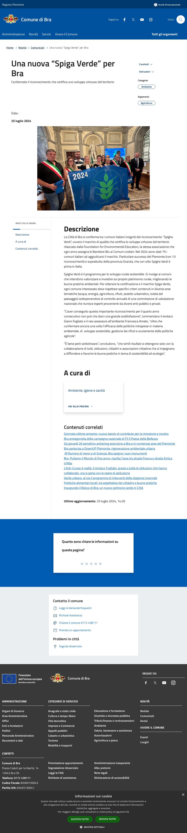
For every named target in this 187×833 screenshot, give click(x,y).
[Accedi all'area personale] (167, 5)
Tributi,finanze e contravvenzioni (114, 721)
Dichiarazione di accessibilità (111, 778)
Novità (22, 47)
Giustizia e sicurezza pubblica (112, 716)
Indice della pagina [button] (25, 223)
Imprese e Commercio (61, 726)
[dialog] (93, 812)
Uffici (5, 721)
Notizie (144, 711)
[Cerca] (180, 19)
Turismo (53, 740)
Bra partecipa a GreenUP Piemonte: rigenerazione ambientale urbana (109, 448)
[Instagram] (149, 19)
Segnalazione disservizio (63, 768)
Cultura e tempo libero (62, 716)
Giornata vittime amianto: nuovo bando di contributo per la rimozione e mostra (116, 433)
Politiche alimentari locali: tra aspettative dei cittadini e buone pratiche (110, 482)
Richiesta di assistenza (62, 778)
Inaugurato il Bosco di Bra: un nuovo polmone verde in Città (103, 487)
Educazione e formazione (109, 711)
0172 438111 (22, 778)
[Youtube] (140, 19)
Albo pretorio (102, 768)
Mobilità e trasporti (60, 745)
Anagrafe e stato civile (62, 711)
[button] (93, 827)
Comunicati (37, 47)
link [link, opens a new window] (127, 811)
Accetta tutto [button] (80, 819)
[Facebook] (123, 19)
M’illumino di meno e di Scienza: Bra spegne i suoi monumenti (105, 453)
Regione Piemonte (13, 4)
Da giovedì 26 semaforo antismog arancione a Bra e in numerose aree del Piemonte (119, 443)
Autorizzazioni (103, 735)
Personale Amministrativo (18, 735)
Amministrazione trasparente (112, 763)
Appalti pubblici (57, 731)
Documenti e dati (12, 740)
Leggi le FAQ (55, 773)
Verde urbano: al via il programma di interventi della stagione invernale (110, 478)
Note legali (100, 773)
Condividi (146, 64)
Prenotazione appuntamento (65, 763)
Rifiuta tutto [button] (107, 819)
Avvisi (144, 721)
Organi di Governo (13, 711)
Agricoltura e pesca (106, 740)
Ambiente (100, 725)
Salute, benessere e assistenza (113, 730)
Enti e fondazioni (12, 726)
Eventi (144, 737)
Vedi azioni (147, 72)
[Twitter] (131, 19)
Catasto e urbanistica (61, 735)
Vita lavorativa (57, 721)
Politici (6, 731)
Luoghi (144, 742)
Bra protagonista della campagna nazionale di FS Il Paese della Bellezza (111, 438)
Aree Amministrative (14, 716)
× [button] (183, 795)
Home (9, 47)
